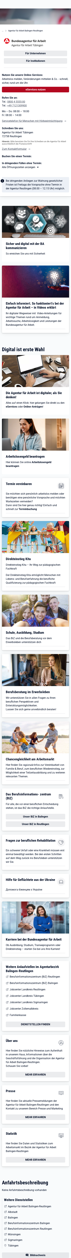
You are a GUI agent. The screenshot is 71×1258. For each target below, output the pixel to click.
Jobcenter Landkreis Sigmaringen (29, 1002)
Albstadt (12, 1212)
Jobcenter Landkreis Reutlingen (27, 989)
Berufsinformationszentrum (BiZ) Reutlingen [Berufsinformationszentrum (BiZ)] (35, 976)
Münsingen (14, 1234)
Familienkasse (18, 1015)
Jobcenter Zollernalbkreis (24, 1008)
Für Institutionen (35, 60)
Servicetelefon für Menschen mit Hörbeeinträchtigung (32, 120)
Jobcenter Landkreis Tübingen (27, 995)
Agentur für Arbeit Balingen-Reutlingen (25, 30)
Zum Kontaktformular (14, 148)
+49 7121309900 (17, 105)
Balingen (13, 1217)
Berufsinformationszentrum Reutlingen (30, 1228)
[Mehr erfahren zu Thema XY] (20, 167)
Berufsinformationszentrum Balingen (29, 1223)
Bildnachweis (37, 1255)
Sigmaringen (15, 1240)
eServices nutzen (36, 89)
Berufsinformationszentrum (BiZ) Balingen (34, 983)
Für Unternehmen (35, 53)
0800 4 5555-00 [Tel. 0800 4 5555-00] (16, 101)
